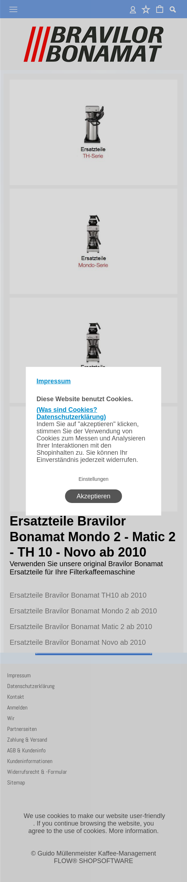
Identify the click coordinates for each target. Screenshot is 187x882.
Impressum (54, 381)
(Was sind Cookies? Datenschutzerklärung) (71, 413)
